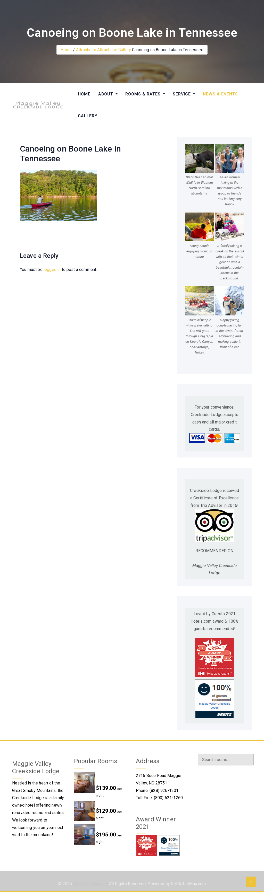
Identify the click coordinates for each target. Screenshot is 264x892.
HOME (84, 94)
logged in (52, 269)
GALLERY (87, 115)
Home (66, 49)
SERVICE (182, 94)
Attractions (86, 49)
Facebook (207, 776)
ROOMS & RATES (143, 94)
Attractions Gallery (114, 49)
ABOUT (106, 94)
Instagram (207, 796)
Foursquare (208, 807)
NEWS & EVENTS (220, 94)
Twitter (204, 786)
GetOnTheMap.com (90, 885)
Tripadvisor (208, 817)
